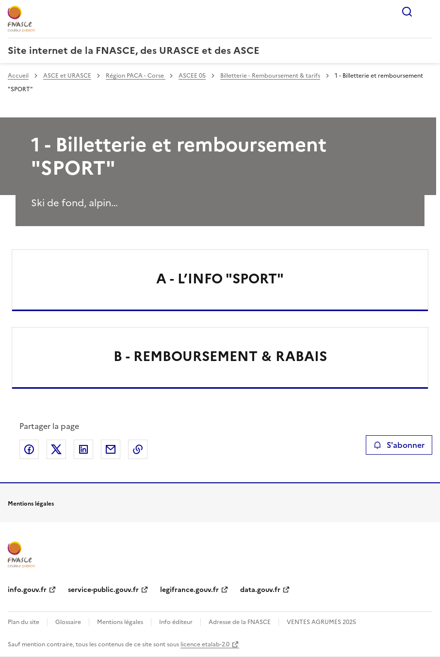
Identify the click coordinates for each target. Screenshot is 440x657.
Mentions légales (120, 622)
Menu (426, 11)
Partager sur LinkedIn (83, 449)
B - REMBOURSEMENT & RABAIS (220, 356)
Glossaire (68, 622)
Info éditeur (176, 622)
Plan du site (23, 622)
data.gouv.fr (260, 590)
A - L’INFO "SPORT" (220, 278)
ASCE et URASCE (67, 75)
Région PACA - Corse (135, 75)
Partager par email (110, 449)
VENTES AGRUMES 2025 (321, 622)
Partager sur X (56, 449)
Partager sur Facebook (29, 449)
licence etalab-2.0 (204, 644)
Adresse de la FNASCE (240, 622)
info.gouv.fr (27, 590)
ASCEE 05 (192, 75)
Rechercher (407, 11)
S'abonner (399, 445)
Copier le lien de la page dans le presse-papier (137, 449)
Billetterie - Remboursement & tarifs (270, 75)
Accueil (18, 75)
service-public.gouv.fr (103, 590)
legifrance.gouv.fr (189, 590)
